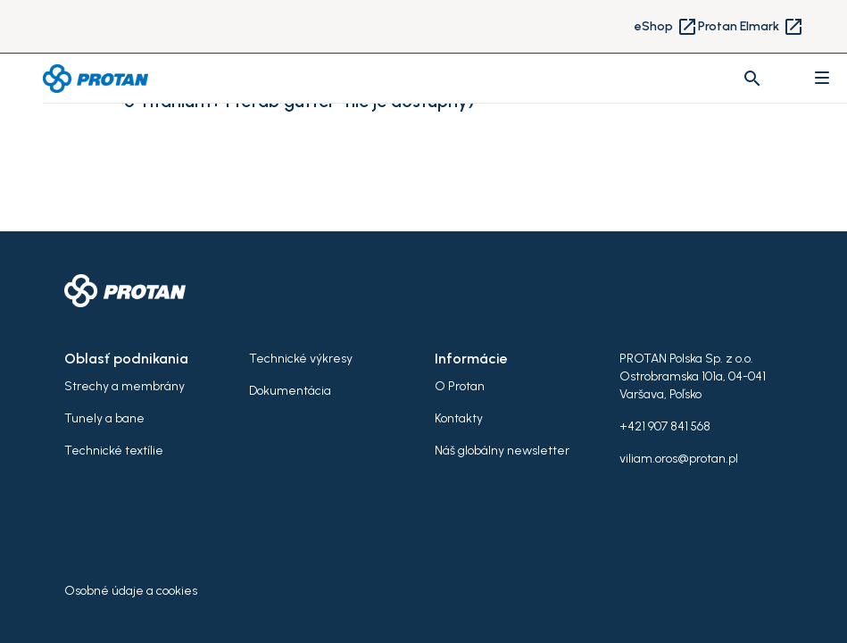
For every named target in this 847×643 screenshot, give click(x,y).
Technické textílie (113, 450)
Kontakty (459, 418)
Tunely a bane (104, 418)
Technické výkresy (301, 358)
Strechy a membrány (124, 386)
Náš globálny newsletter (502, 450)
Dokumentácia (290, 390)
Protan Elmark (751, 27)
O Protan (460, 386)
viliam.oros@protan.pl (678, 458)
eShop (666, 27)
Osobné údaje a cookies (130, 590)
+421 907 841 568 (664, 426)
